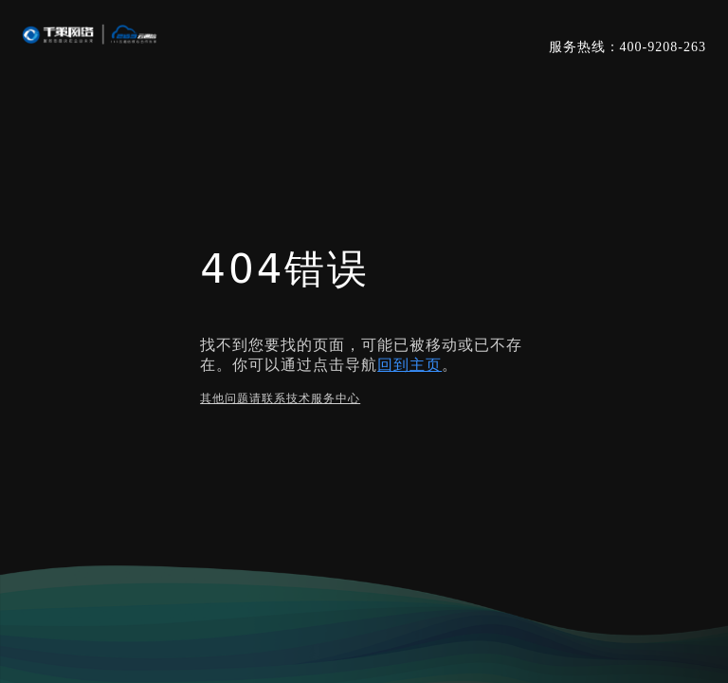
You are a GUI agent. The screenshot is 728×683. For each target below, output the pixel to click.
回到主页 (409, 365)
